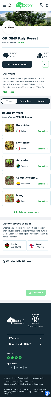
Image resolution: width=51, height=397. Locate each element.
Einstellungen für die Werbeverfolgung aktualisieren (23, 384)
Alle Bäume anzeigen (26, 212)
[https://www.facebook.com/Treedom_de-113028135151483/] (8, 358)
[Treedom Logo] (25, 7)
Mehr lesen (9, 92)
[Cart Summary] (47, 5)
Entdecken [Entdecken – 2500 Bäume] (43, 131)
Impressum (35, 378)
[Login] (41, 5)
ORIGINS (20, 43)
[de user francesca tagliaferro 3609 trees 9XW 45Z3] (9, 163)
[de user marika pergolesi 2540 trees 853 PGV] (9, 198)
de (17, 367)
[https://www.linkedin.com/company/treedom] (20, 358)
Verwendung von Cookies (14, 381)
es (26, 367)
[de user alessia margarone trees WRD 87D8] (9, 181)
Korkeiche (23, 125)
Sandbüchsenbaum (27, 177)
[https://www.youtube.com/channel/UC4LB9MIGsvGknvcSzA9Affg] (16, 358)
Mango (20, 195)
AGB (42, 378)
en (12, 367)
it (8, 367)
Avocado (22, 160)
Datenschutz (29, 381)
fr (21, 367)
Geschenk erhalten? (17, 64)
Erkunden (36, 292)
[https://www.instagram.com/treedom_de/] (12, 358)
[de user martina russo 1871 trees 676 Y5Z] (9, 146)
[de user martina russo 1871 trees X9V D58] (9, 128)
